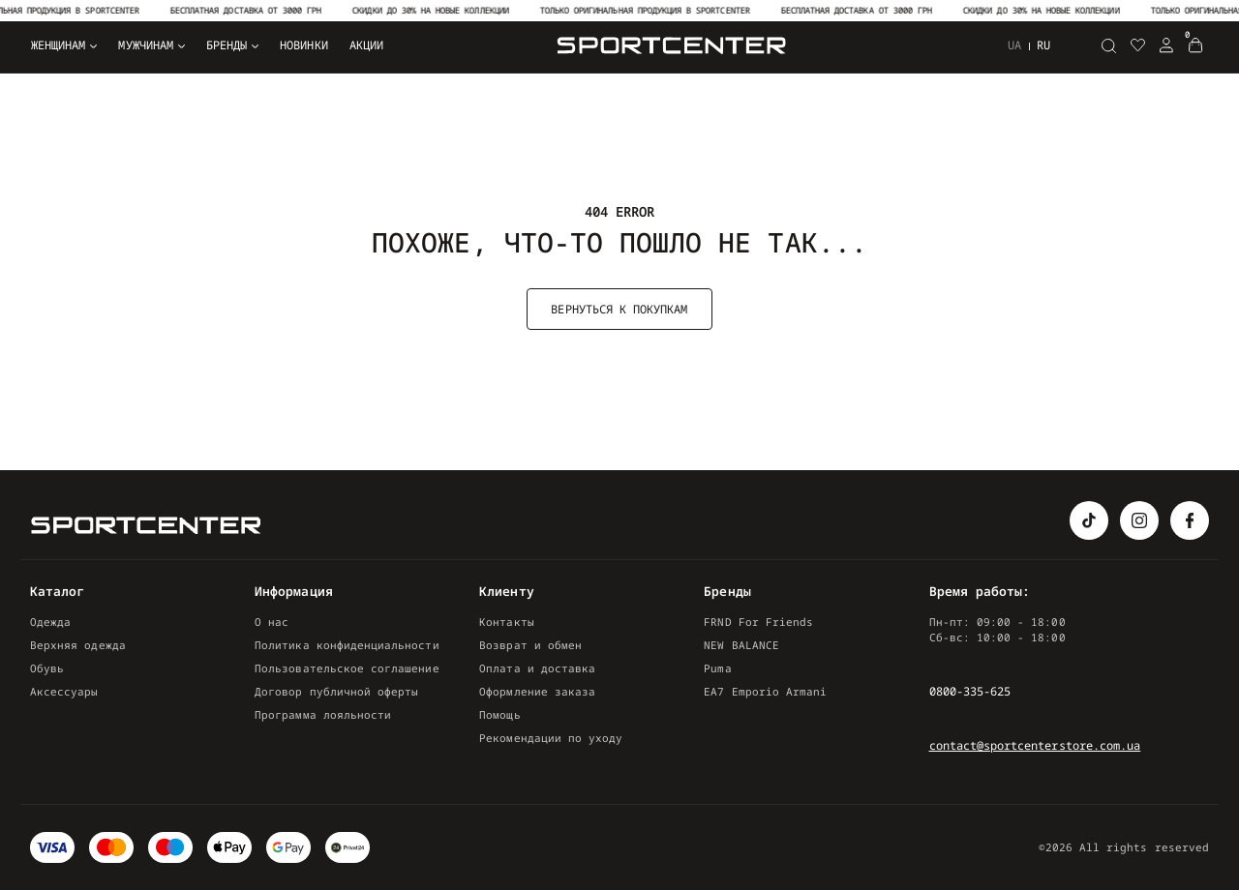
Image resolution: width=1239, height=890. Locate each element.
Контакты (506, 621)
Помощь (499, 714)
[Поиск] (1108, 45)
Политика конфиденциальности (347, 645)
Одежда (50, 621)
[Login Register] (1166, 45)
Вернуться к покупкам (619, 309)
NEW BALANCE (741, 645)
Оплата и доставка (537, 668)
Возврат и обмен (530, 645)
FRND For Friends (758, 621)
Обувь (47, 668)
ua (1014, 45)
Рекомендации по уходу (550, 737)
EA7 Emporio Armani (765, 691)
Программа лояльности (323, 714)
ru (1043, 45)
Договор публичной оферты (336, 691)
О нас (271, 621)
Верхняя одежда (78, 645)
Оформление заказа (537, 691)
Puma (717, 668)
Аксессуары (64, 691)
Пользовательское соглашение (347, 668)
